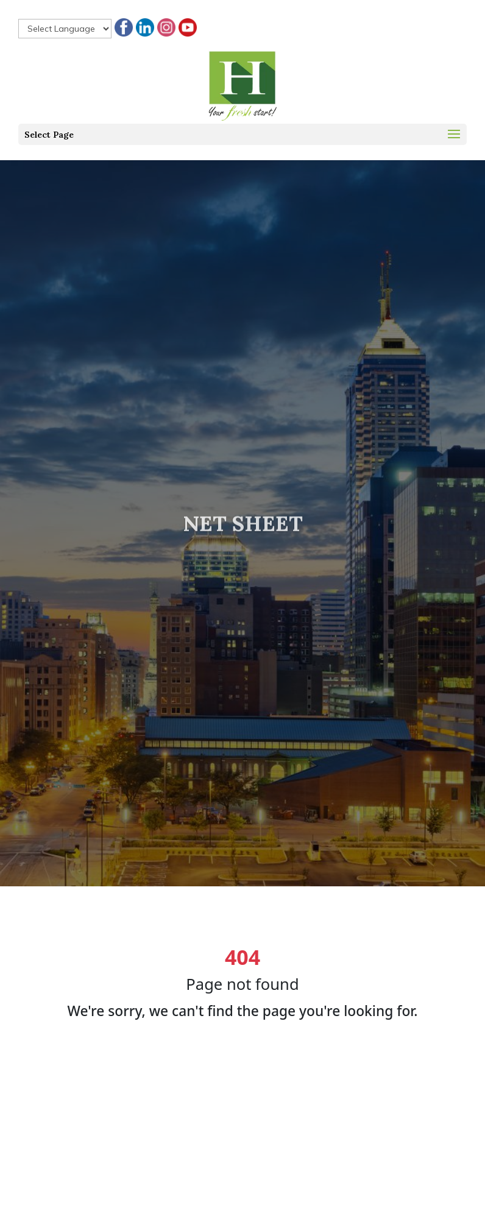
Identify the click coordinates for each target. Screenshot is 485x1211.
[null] (65, 28)
